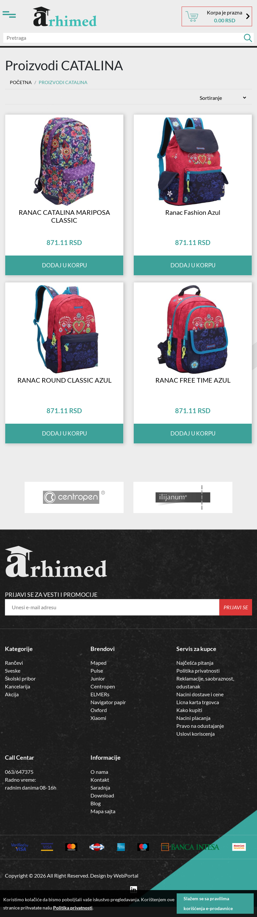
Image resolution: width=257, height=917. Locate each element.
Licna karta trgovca (197, 712)
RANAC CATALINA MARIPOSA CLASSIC (64, 221)
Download (102, 805)
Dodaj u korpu (64, 270)
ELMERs (99, 705)
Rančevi (14, 673)
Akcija (12, 705)
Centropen (102, 697)
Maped (98, 673)
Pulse (96, 681)
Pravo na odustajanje (200, 736)
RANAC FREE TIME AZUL (192, 390)
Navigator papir (108, 712)
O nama (99, 782)
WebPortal (125, 886)
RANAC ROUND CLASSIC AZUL (64, 390)
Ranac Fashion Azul (192, 217)
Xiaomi (98, 728)
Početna (21, 82)
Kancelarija (17, 697)
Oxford (98, 720)
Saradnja (100, 797)
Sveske (12, 681)
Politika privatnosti (198, 681)
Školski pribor (20, 689)
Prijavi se (236, 617)
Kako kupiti (189, 720)
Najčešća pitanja (194, 673)
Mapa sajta (102, 821)
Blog (95, 813)
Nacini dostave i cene (200, 705)
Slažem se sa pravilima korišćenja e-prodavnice (208, 903)
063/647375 (19, 782)
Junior (97, 689)
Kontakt (99, 790)
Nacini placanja (193, 728)
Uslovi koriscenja (195, 744)
